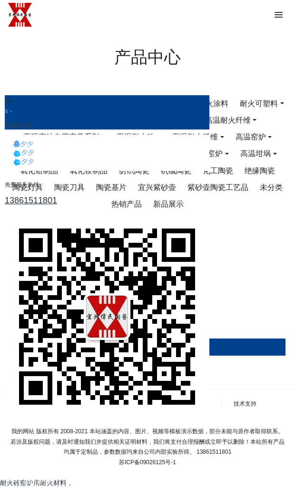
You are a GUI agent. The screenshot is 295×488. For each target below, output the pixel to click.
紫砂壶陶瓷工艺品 (217, 187)
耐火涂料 (213, 104)
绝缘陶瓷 (260, 171)
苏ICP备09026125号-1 (147, 462)
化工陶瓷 (218, 171)
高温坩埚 (255, 153)
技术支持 (245, 403)
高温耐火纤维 (228, 120)
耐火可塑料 (259, 104)
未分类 (271, 187)
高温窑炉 (251, 137)
